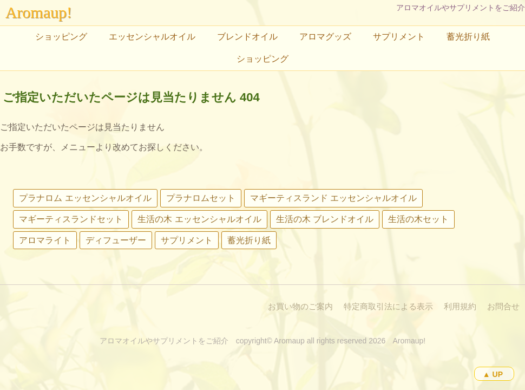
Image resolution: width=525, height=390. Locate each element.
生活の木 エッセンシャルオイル (199, 219)
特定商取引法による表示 (388, 306)
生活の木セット (418, 219)
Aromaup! (38, 12)
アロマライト (45, 240)
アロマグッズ (325, 36)
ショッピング (61, 36)
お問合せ (503, 306)
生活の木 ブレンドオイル (324, 219)
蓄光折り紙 (468, 36)
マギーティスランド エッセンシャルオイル (333, 198)
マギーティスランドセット (71, 219)
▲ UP (493, 374)
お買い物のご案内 (300, 306)
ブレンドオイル (247, 36)
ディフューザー (116, 240)
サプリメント (399, 36)
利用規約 (460, 306)
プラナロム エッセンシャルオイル (85, 198)
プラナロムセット (200, 198)
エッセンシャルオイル (152, 36)
